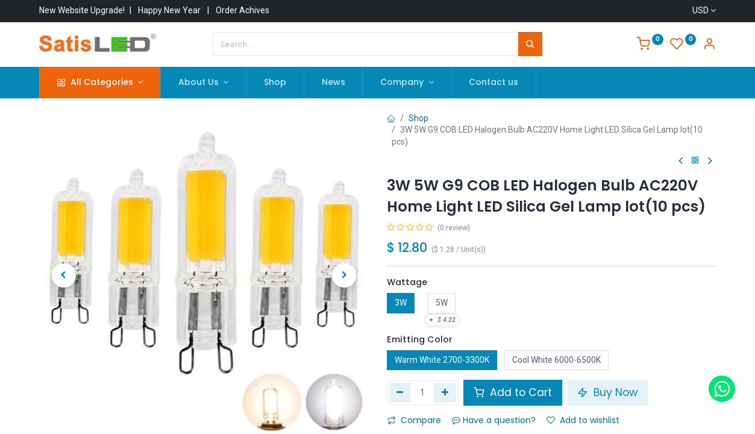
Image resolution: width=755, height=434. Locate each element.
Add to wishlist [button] (583, 420)
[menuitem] (275, 82)
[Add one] (445, 392)
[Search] (530, 44)
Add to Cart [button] (513, 392)
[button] (64, 275)
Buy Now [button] (607, 392)
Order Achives (242, 10)
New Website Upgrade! (82, 10)
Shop (418, 118)
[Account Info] (709, 45)
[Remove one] (400, 392)
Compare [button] (414, 420)
